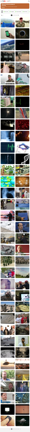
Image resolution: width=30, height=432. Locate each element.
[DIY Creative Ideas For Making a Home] (8, 102)
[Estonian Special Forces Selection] (8, 113)
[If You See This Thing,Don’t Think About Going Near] (8, 45)
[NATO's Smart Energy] (22, 227)
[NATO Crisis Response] (8, 90)
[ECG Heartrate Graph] (22, 102)
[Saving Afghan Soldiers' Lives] (22, 341)
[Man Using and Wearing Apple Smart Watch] (8, 421)
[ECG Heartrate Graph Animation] (8, 147)
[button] (3, 7)
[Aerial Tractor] (22, 409)
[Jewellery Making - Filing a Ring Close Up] (8, 67)
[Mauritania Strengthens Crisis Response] (22, 284)
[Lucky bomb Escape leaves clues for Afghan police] (8, 250)
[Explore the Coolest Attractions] (22, 147)
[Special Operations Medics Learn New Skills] (22, 67)
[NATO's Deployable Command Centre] (22, 216)
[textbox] (2, 15)
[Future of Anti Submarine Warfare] (22, 238)
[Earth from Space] (22, 33)
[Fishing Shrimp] (8, 22)
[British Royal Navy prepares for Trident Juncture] (8, 227)
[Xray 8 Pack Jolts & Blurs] (8, 136)
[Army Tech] (6, 11)
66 (18, 15)
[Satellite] (8, 352)
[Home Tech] (25, 11)
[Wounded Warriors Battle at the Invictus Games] (8, 273)
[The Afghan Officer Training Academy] (22, 22)
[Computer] (11, 11)
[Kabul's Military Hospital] (22, 329)
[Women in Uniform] (8, 261)
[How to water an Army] (8, 386)
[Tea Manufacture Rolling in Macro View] (22, 90)
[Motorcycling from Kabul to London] (8, 341)
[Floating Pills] (8, 181)
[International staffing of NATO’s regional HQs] (22, 193)
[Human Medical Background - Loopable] (8, 159)
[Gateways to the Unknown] (22, 136)
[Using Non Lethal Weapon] (8, 204)
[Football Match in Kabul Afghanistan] (22, 318)
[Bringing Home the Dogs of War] (8, 375)
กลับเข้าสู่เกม (9, 1)
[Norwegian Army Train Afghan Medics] (8, 329)
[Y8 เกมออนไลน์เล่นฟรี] (3, 1)
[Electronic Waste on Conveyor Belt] (22, 170)
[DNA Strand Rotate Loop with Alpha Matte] (22, 159)
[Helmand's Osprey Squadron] (8, 318)
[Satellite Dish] (22, 398)
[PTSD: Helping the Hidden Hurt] (22, 250)
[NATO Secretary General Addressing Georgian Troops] (22, 386)
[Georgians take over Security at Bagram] (22, 261)
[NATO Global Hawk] (8, 238)
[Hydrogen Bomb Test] (22, 421)
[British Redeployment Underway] (22, 375)
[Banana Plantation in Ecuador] (8, 170)
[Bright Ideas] (22, 45)
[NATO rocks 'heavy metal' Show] (22, 364)
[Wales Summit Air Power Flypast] (22, 273)
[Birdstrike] (8, 216)
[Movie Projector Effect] (8, 409)
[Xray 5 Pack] (8, 193)
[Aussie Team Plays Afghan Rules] (8, 398)
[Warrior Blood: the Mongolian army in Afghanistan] (22, 79)
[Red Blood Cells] (22, 124)
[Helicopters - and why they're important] (8, 364)
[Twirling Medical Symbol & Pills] (22, 181)
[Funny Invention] (18, 11)
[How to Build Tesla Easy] (22, 307)
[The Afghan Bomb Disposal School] (22, 295)
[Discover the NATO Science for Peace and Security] (22, 204)
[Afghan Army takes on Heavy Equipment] (8, 307)
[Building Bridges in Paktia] (8, 124)
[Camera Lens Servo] (8, 56)
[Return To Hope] (8, 284)
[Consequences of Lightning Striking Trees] (22, 113)
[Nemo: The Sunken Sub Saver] (8, 295)
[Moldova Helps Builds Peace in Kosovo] (8, 79)
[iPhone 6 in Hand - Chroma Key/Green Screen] (8, 33)
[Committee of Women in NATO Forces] (22, 352)
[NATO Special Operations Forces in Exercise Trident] (22, 56)
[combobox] (2, 15)
